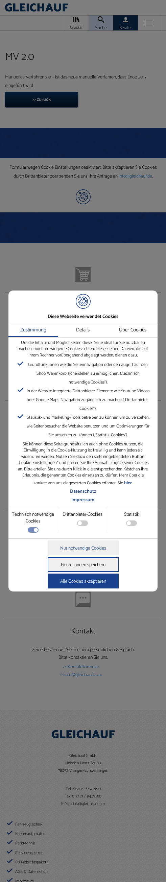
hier (128, 483)
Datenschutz (83, 491)
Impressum (82, 500)
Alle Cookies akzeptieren (83, 581)
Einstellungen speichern (83, 565)
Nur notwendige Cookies (83, 548)
